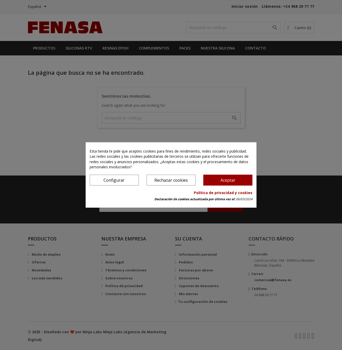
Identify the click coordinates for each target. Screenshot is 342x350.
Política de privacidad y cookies (223, 192)
